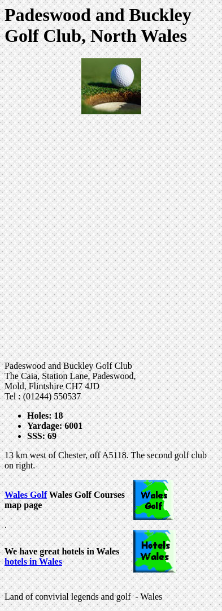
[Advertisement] (111, 238)
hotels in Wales (33, 561)
